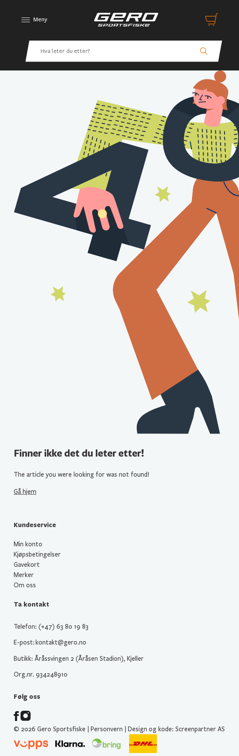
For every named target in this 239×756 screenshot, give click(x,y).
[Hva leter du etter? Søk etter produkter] (124, 51)
